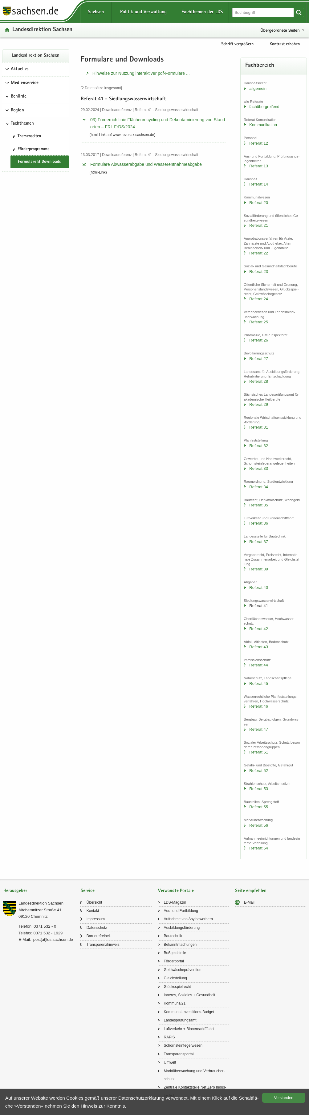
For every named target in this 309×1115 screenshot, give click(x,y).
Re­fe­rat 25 (258, 322)
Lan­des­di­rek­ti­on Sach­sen (42, 30)
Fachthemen (22, 123)
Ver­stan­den (283, 1098)
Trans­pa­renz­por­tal (179, 1054)
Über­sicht (94, 902)
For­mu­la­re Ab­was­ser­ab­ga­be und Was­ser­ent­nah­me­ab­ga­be (146, 164)
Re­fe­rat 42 (258, 628)
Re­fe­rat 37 (258, 541)
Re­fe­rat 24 (258, 299)
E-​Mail (249, 902)
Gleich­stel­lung (175, 978)
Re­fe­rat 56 (258, 825)
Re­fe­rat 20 (258, 202)
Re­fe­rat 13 (258, 166)
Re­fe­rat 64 (258, 848)
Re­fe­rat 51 (258, 752)
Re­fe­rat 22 (258, 253)
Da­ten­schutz (97, 927)
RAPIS (169, 1037)
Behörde (18, 96)
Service (88, 891)
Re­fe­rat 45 (258, 683)
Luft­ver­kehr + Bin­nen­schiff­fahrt (189, 1029)
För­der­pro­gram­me (33, 149)
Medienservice (25, 83)
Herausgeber (15, 891)
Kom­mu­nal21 (175, 1003)
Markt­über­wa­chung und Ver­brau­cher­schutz (194, 1075)
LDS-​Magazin (175, 902)
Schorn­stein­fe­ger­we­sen (183, 1045)
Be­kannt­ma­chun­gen (180, 944)
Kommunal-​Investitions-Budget (189, 1012)
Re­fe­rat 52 (258, 770)
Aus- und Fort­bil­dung (181, 911)
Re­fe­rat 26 (258, 340)
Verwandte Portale (176, 891)
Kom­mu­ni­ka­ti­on (263, 124)
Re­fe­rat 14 (258, 184)
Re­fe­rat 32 (258, 445)
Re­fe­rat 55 (258, 807)
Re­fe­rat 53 (258, 788)
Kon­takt (93, 911)
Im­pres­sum (96, 919)
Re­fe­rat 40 (258, 587)
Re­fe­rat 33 (258, 468)
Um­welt (170, 1062)
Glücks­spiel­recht (177, 987)
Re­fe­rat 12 (258, 143)
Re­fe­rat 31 (258, 427)
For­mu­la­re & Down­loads (39, 162)
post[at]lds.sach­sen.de (53, 939)
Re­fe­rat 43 (258, 647)
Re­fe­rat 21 (258, 225)
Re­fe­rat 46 (258, 706)
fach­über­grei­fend (264, 106)
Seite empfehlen (250, 891)
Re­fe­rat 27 (258, 358)
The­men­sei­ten (29, 136)
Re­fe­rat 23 (258, 271)
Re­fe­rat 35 (258, 505)
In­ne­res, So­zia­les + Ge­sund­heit (189, 995)
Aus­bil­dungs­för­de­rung (182, 927)
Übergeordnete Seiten (279, 30)
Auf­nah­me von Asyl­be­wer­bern (188, 919)
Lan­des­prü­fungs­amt (180, 1020)
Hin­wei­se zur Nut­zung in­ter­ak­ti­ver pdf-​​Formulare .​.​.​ (141, 73)
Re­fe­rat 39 (258, 569)
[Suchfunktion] (263, 12)
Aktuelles (20, 69)
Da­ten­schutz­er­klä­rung (141, 1098)
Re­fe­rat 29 (258, 404)
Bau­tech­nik (173, 936)
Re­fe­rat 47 (258, 729)
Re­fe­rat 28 (258, 381)
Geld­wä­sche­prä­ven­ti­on (182, 970)
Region (17, 110)
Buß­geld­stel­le (175, 953)
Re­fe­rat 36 (258, 523)
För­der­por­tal (174, 961)
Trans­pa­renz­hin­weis (103, 944)
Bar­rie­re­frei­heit (99, 936)
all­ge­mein (257, 88)
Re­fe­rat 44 (258, 665)
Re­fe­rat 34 (258, 487)
